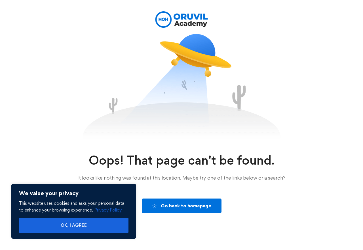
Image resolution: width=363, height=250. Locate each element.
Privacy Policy (108, 210)
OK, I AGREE (74, 225)
